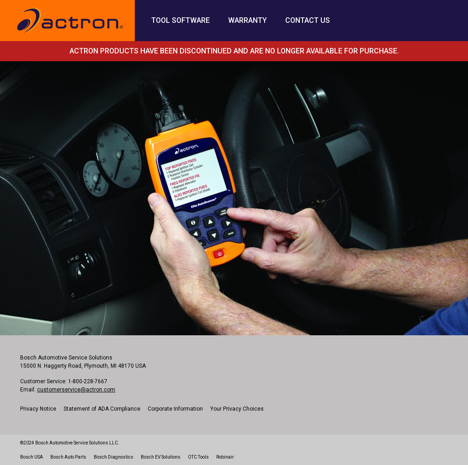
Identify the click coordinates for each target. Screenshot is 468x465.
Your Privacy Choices (237, 409)
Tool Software (180, 20)
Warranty (247, 20)
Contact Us (307, 20)
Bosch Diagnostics (113, 457)
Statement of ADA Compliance (102, 409)
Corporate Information (175, 409)
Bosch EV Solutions (161, 457)
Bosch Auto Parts (68, 457)
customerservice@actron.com (76, 389)
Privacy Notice (38, 409)
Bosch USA (31, 457)
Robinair (225, 457)
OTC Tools (198, 457)
